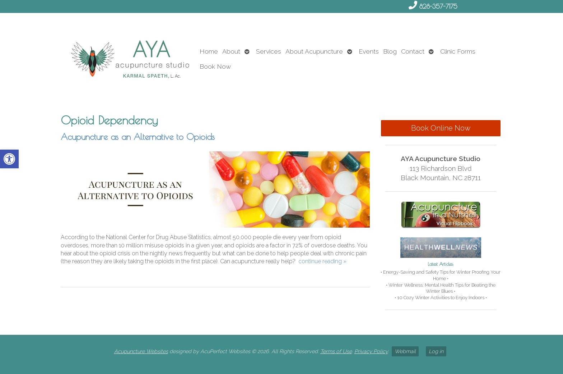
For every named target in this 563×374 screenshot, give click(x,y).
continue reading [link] (322, 261)
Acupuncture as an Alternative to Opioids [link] (138, 137)
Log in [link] (436, 351)
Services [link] (268, 51)
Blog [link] (390, 51)
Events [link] (369, 51)
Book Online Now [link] (440, 128)
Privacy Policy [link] (371, 351)
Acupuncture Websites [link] (141, 351)
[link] (9, 159)
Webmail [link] (405, 351)
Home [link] (209, 51)
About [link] (231, 51)
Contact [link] (412, 51)
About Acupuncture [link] (314, 51)
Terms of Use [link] (336, 351)
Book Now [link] (215, 66)
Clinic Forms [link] (457, 51)
